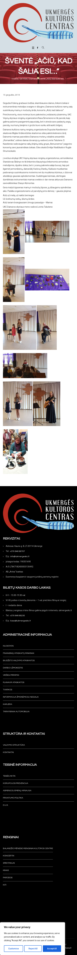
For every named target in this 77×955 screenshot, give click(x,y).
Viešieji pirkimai (11, 675)
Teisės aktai (9, 776)
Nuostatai (8, 646)
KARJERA (7, 704)
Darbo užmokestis (13, 668)
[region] (32, 938)
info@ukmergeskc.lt (19, 556)
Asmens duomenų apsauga (17, 791)
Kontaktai (8, 752)
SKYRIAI (23, 79)
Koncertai (8, 856)
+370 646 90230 (17, 616)
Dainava (33, 79)
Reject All (33, 948)
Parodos (7, 878)
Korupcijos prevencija (15, 783)
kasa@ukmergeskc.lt (20, 621)
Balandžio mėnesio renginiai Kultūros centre (28, 848)
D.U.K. (5, 805)
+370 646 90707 (17, 551)
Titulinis (14, 79)
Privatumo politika (13, 798)
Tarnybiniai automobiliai (16, 712)
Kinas (6, 870)
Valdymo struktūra (14, 745)
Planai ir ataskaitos (13, 682)
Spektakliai (9, 863)
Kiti (4, 885)
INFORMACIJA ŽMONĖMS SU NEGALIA (21, 697)
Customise (13, 948)
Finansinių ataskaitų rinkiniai (18, 653)
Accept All (52, 948)
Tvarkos (7, 690)
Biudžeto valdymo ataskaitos (19, 660)
